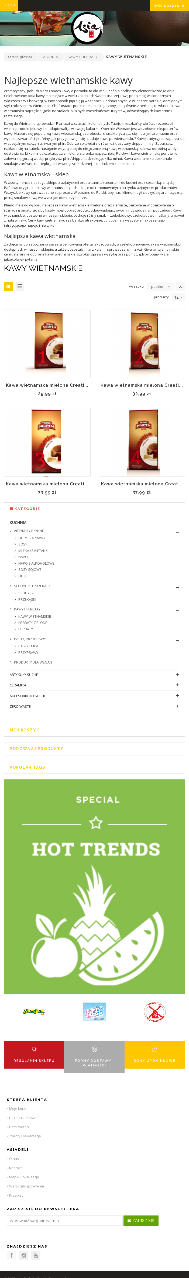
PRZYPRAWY (28, 652)
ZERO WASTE (20, 706)
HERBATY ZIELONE (32, 622)
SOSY (22, 544)
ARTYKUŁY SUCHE (24, 674)
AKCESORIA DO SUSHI (27, 695)
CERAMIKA (18, 685)
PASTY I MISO (29, 646)
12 (178, 297)
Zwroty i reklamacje (25, 1136)
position (157, 286)
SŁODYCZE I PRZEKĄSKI (32, 585)
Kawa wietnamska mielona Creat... (141, 483)
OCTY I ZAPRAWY (31, 538)
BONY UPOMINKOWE (155, 1061)
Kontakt (15, 1167)
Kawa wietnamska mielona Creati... (47, 385)
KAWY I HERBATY (83, 57)
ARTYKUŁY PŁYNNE (28, 530)
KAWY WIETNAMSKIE (34, 616)
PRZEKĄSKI (27, 599)
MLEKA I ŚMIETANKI (33, 550)
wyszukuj (137, 286)
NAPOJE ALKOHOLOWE (36, 563)
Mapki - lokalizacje (24, 1177)
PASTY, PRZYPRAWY (29, 638)
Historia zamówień (24, 1117)
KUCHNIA (50, 57)
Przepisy (16, 1195)
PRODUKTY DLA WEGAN (32, 662)
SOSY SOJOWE (30, 569)
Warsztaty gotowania (26, 1186)
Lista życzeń (19, 1126)
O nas (14, 1158)
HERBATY (25, 629)
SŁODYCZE (27, 592)
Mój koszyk (169, 6)
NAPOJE (24, 556)
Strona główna (20, 57)
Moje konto (18, 1108)
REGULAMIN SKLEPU (34, 1061)
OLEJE (22, 576)
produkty (161, 297)
